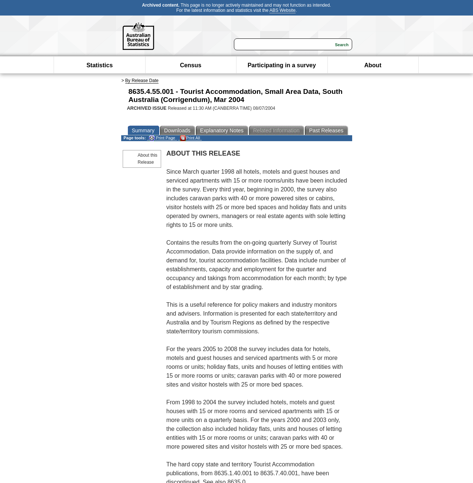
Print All (190, 138)
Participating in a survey (282, 65)
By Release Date (142, 80)
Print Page (162, 138)
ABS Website (282, 10)
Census (190, 65)
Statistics (99, 65)
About (372, 65)
